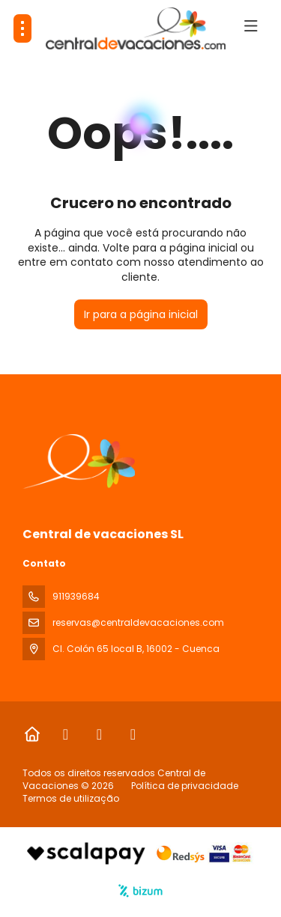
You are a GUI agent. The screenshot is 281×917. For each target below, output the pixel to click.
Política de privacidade (184, 785)
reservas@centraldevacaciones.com (138, 622)
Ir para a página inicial (141, 314)
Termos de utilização (70, 798)
